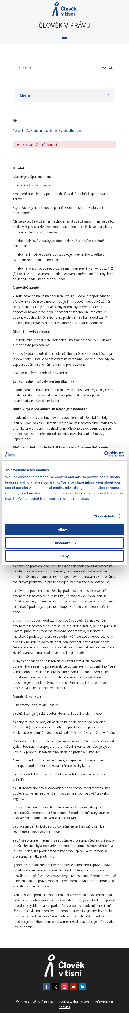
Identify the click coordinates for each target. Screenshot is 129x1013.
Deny (64, 556)
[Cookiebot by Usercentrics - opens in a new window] (104, 454)
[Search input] (59, 68)
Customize (64, 543)
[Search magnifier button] (110, 68)
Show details (104, 516)
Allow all (64, 529)
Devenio (85, 1001)
